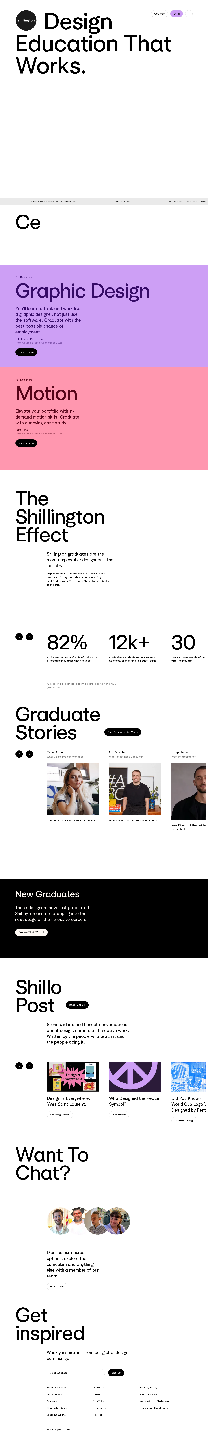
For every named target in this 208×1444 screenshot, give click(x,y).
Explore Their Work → (31, 932)
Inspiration (119, 1114)
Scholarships (55, 1394)
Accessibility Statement (155, 1401)
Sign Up (116, 1372)
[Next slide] (29, 636)
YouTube (98, 1401)
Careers (52, 1401)
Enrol (176, 13)
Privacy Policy (148, 1387)
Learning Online (56, 1414)
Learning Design (60, 1114)
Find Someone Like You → (123, 732)
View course (26, 352)
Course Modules (57, 1408)
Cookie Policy (148, 1394)
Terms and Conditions (154, 1408)
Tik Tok (98, 1414)
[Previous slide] (19, 636)
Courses (159, 13)
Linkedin (98, 1394)
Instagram (99, 1387)
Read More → (77, 1004)
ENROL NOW (135, 201)
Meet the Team (56, 1387)
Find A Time (57, 1286)
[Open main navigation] (189, 13)
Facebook (99, 1408)
